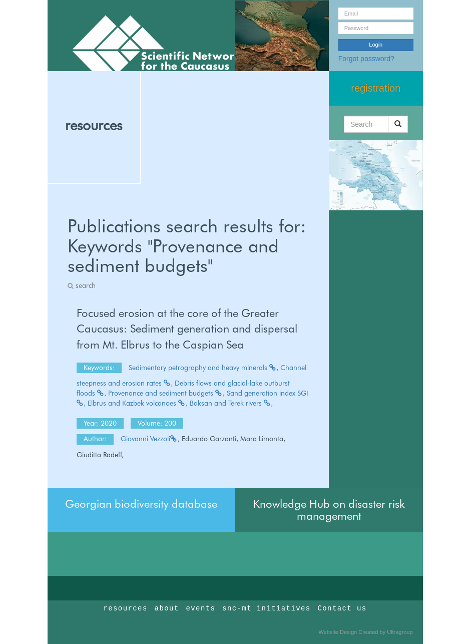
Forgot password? (366, 59)
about (167, 608)
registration (375, 88)
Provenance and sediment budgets (166, 393)
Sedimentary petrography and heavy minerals (204, 368)
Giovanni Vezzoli (149, 439)
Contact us (342, 608)
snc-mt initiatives (266, 608)
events (200, 608)
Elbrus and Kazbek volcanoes (138, 403)
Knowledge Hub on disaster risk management (329, 509)
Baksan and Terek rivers (231, 403)
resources (93, 125)
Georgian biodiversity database (141, 503)
